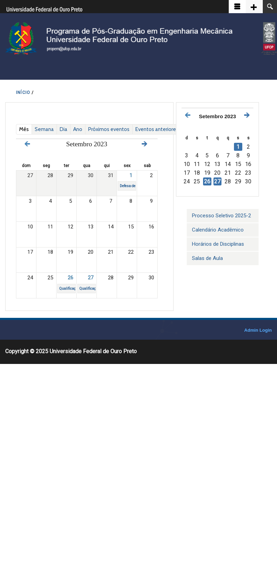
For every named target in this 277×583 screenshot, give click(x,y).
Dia (63, 129)
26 (70, 278)
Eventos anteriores (156, 129)
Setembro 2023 (217, 116)
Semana (44, 129)
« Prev (27, 143)
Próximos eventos (108, 129)
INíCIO (23, 92)
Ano (77, 129)
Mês (25, 129)
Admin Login (258, 330)
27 (90, 278)
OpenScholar (227, 331)
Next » (144, 143)
